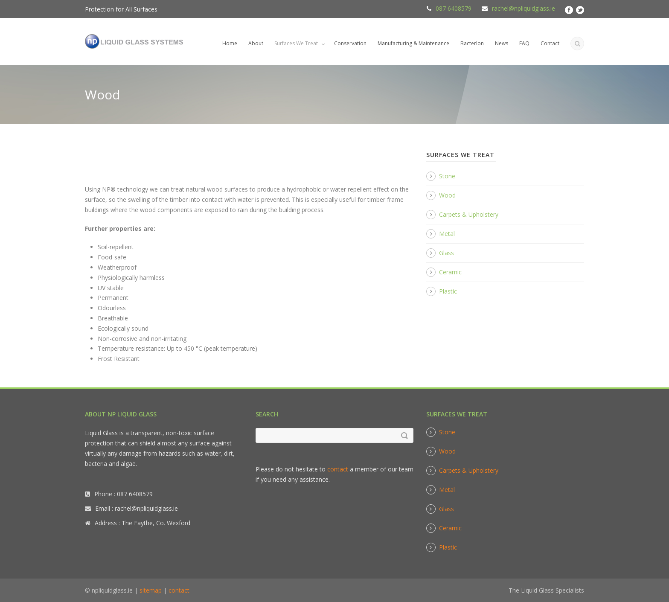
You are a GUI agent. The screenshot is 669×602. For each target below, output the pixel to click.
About (255, 43)
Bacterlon (472, 43)
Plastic (448, 291)
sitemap (151, 590)
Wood (447, 195)
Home (229, 43)
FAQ (524, 43)
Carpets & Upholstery (468, 214)
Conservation (350, 43)
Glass (446, 253)
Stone (447, 176)
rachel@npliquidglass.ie (523, 8)
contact (337, 469)
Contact (550, 43)
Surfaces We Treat (296, 43)
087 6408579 (453, 8)
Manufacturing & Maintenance (413, 43)
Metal (447, 234)
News (501, 43)
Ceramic (450, 272)
